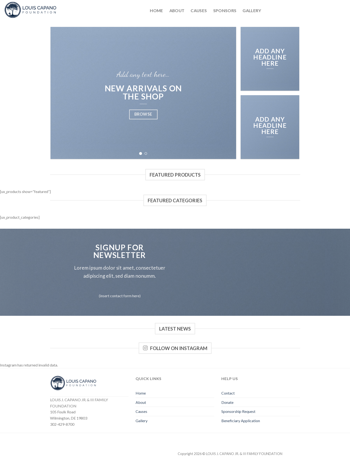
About (177, 10)
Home (156, 10)
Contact (228, 393)
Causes (199, 10)
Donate (227, 402)
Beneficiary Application (240, 420)
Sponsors (225, 10)
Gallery (252, 10)
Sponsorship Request (238, 411)
